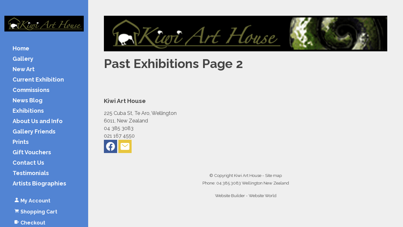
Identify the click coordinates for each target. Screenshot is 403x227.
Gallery (23, 59)
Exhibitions (28, 111)
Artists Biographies (39, 184)
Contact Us (28, 163)
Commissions (31, 90)
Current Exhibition (38, 80)
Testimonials (31, 173)
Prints (21, 142)
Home (21, 49)
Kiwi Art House (247, 175)
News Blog (28, 101)
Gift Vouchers (32, 153)
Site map (273, 175)
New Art (24, 69)
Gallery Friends (34, 132)
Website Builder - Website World (245, 195)
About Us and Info (38, 121)
